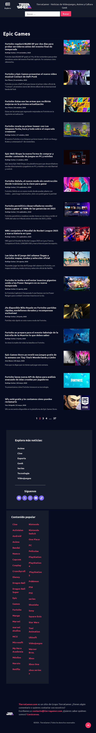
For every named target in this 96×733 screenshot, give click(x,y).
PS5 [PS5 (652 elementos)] (31, 592)
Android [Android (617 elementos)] (16, 535)
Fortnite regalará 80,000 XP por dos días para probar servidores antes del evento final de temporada (29, 46)
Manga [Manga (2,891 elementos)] (16, 615)
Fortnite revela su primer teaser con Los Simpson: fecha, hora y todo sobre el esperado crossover (30, 129)
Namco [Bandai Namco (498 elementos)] (16, 553)
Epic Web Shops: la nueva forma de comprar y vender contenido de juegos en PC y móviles (29, 155)
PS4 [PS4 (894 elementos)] (31, 587)
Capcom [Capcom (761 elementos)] (16, 559)
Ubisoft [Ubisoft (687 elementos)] (33, 637)
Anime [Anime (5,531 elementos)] (16, 541)
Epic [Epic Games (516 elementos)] (14, 597)
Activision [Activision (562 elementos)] (17, 530)
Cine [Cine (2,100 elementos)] (14, 524)
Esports (22, 458)
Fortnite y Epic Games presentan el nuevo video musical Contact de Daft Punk (31, 75)
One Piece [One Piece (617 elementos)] (34, 539)
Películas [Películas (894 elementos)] (34, 551)
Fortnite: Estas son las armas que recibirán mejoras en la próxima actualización (28, 102)
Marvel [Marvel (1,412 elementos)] (16, 621)
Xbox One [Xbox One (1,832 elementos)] (34, 664)
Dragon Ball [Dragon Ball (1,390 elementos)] (18, 582)
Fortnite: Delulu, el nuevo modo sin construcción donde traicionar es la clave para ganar (31, 182)
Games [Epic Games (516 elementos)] (16, 603)
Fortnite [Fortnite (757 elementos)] (17, 609)
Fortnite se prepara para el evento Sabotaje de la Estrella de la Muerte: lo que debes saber (31, 334)
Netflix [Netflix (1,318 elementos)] (16, 669)
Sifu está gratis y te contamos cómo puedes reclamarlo (28, 400)
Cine (20, 453)
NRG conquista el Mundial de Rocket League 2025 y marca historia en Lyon (31, 232)
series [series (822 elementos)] (32, 598)
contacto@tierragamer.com (47, 710)
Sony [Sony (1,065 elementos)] (31, 610)
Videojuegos (24, 478)
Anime (21, 448)
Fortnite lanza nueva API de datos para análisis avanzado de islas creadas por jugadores (30, 378)
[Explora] (8, 4)
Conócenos (33, 714)
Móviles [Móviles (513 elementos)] (16, 657)
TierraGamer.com (28, 704)
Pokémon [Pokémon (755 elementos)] (34, 581)
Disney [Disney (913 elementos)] (16, 577)
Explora (7, 8)
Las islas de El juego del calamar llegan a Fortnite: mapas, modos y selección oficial (27, 257)
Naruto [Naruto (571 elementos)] (16, 663)
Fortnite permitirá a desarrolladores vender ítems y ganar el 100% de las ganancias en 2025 (30, 207)
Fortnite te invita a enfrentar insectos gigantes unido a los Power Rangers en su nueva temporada (30, 283)
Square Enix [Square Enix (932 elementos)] (35, 616)
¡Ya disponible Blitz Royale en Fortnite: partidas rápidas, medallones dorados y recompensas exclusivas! (30, 310)
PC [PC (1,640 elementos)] (30, 545)
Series (21, 468)
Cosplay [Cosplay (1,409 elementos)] (16, 565)
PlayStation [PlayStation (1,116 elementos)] (35, 556)
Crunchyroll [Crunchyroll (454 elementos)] (18, 571)
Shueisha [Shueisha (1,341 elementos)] (33, 604)
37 (54, 418)
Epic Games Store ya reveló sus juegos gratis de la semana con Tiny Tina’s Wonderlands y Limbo (30, 356)
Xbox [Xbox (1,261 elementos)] (31, 658)
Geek (20, 463)
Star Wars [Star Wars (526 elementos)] (34, 622)
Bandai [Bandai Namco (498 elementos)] (16, 547)
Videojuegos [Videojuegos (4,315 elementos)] (35, 643)
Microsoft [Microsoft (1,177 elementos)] (17, 642)
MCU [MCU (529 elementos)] (15, 636)
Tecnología (23, 473)
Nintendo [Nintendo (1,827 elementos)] (34, 524)
